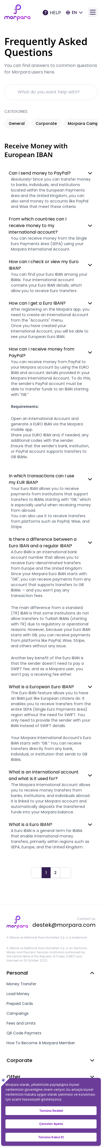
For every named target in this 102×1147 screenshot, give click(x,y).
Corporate (46, 123)
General (17, 123)
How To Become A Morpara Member (41, 1043)
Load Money (18, 993)
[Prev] (36, 872)
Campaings (18, 1013)
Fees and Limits (21, 1023)
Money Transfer (21, 984)
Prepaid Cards (20, 1003)
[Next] (65, 872)
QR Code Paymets (24, 1033)
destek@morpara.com (63, 925)
